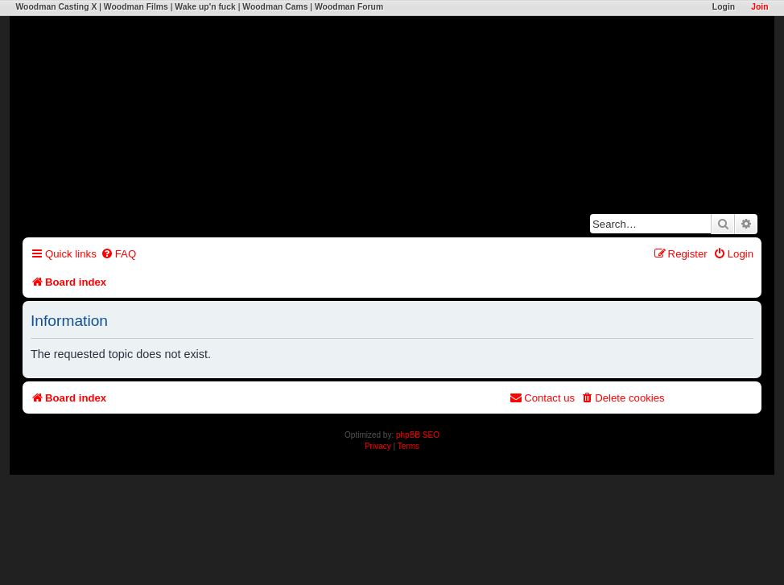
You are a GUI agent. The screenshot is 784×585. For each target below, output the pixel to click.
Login (723, 6)
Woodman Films (136, 6)
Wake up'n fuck (205, 6)
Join (759, 6)
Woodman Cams (274, 6)
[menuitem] (118, 254)
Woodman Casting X (56, 6)
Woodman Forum (349, 6)
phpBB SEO (417, 435)
